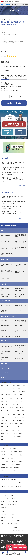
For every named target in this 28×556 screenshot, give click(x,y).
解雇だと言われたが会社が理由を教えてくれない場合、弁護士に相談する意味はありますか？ (13, 179)
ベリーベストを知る (6, 301)
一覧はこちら (21, 186)
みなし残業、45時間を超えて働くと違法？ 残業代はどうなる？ (13, 197)
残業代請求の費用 (5, 236)
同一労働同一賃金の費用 (6, 242)
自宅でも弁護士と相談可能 (20, 265)
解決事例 (3, 284)
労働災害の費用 (5, 248)
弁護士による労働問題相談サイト (10, 226)
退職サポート (18, 325)
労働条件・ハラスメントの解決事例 (6, 295)
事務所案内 (4, 364)
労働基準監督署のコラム (6, 352)
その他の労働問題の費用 (20, 248)
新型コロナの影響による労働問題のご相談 (6, 271)
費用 (2, 230)
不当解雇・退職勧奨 (20, 321)
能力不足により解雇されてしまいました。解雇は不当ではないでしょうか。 (13, 163)
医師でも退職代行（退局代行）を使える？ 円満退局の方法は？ (13, 207)
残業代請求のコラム (6, 346)
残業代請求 (4, 321)
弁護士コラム (4, 341)
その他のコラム (19, 358)
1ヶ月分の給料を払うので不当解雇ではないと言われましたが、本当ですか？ (13, 168)
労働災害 (3, 331)
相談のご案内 (4, 259)
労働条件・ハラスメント (20, 331)
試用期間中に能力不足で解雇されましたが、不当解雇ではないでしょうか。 (12, 173)
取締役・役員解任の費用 (6, 254)
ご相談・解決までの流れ (6, 265)
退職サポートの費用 (20, 242)
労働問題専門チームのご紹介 (6, 311)
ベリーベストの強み (6, 305)
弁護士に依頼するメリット (6, 278)
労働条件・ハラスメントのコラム (20, 352)
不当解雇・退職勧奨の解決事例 (20, 289)
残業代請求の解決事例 (6, 289)
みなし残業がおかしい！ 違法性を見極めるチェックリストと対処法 (13, 202)
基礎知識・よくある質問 (7, 316)
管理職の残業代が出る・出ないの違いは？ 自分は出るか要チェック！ (13, 212)
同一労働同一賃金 (5, 325)
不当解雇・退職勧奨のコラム (20, 346)
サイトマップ (4, 373)
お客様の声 (18, 311)
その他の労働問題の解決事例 (20, 295)
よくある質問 (18, 336)
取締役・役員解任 (5, 336)
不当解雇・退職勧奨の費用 (20, 235)
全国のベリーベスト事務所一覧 (20, 272)
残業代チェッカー (5, 368)
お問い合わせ (4, 377)
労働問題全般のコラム (6, 358)
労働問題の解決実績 (20, 305)
